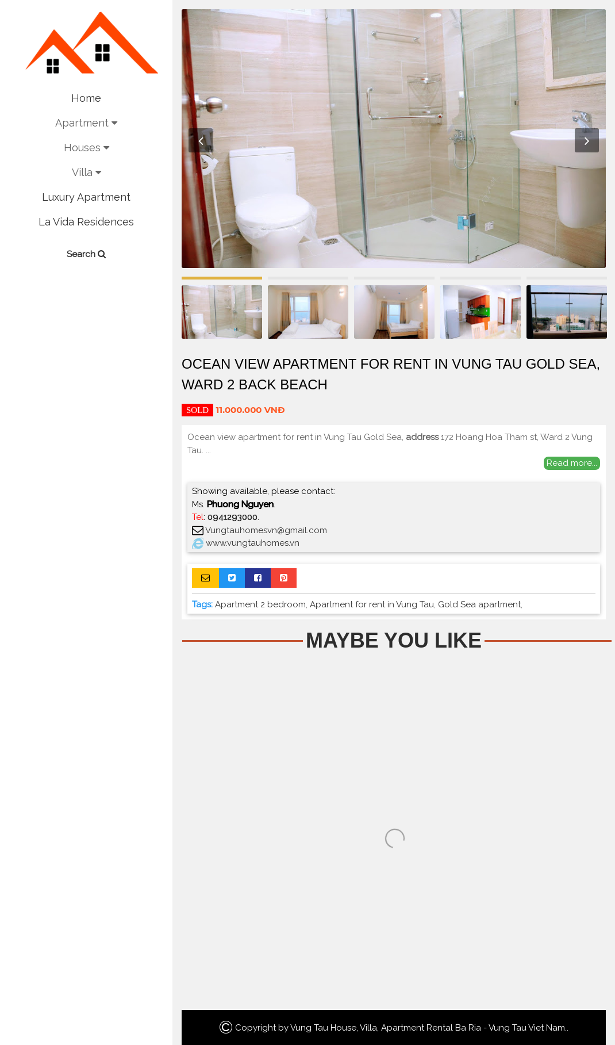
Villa (86, 172)
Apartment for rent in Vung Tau (372, 604)
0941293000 (232, 517)
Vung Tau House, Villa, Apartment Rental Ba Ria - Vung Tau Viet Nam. (428, 1028)
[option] (394, 138)
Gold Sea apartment (479, 604)
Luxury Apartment (86, 197)
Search (86, 254)
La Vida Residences (86, 222)
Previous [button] (201, 140)
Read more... (572, 463)
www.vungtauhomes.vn (252, 543)
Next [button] (587, 140)
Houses (86, 147)
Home (86, 98)
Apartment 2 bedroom (260, 604)
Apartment (86, 123)
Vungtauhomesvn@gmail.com (266, 530)
